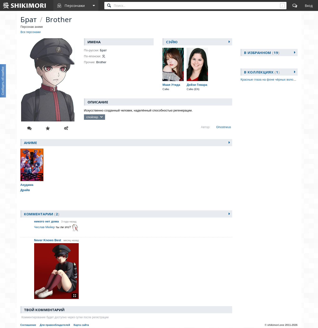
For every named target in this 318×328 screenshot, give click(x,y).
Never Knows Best (47, 240)
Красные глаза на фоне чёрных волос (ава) (271, 79)
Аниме (30, 142)
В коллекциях (262, 72)
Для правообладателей (55, 324)
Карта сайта (81, 324)
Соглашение (28, 324)
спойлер (92, 117)
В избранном (261, 52)
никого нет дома (46, 221)
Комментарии (42, 213)
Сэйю (172, 41)
